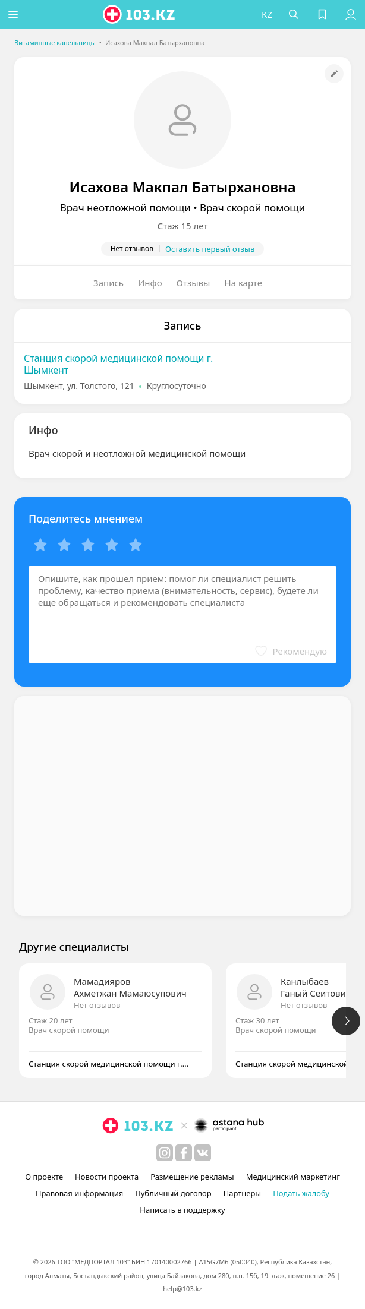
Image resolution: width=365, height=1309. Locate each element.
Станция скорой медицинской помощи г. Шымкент (118, 364)
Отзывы (193, 283)
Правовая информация (79, 1193)
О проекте (44, 1176)
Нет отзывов (97, 1005)
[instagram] (164, 1152)
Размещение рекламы (192, 1176)
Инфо (150, 283)
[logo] (142, 14)
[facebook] (183, 1152)
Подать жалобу (301, 1193)
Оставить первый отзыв (209, 249)
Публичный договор (173, 1193)
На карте (243, 283)
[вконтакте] (202, 1152)
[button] (15, 14)
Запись (108, 283)
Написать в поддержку (182, 1209)
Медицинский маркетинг (293, 1176)
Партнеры (243, 1193)
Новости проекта (107, 1176)
